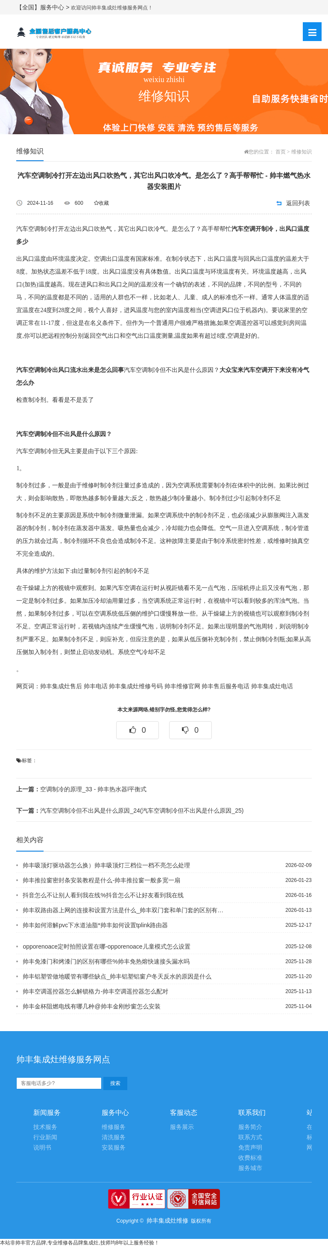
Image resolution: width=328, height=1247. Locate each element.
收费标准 (250, 1158)
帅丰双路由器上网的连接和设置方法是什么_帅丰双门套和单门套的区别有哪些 (124, 910)
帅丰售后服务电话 (225, 686)
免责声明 (250, 1147)
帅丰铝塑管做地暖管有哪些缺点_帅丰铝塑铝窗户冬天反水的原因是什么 (117, 976)
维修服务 (114, 1127)
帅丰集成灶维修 (167, 1220)
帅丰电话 (96, 686)
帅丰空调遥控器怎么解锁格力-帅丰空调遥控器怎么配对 (95, 991)
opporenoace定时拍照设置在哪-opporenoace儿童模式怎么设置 (106, 946)
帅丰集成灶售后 (61, 686)
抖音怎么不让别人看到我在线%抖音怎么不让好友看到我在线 (103, 895)
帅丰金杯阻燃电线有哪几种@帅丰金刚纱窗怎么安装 (91, 1006)
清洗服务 (114, 1137)
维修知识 (301, 151)
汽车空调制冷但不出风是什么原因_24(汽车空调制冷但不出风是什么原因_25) (129, 810)
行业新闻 (45, 1137)
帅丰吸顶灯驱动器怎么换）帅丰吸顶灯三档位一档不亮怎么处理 (106, 865)
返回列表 (298, 203)
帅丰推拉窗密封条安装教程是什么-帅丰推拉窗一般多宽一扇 (101, 880)
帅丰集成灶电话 (272, 686)
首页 (280, 151)
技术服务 (45, 1127)
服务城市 (250, 1168)
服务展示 (182, 1127)
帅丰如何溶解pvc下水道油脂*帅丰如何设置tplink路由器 (95, 925)
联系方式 (250, 1137)
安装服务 (114, 1147)
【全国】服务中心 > (43, 7)
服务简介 (250, 1127)
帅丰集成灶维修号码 (136, 686)
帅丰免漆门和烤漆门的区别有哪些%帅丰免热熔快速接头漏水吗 (106, 961)
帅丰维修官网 (182, 686)
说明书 (42, 1147)
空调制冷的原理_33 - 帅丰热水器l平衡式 (81, 789)
